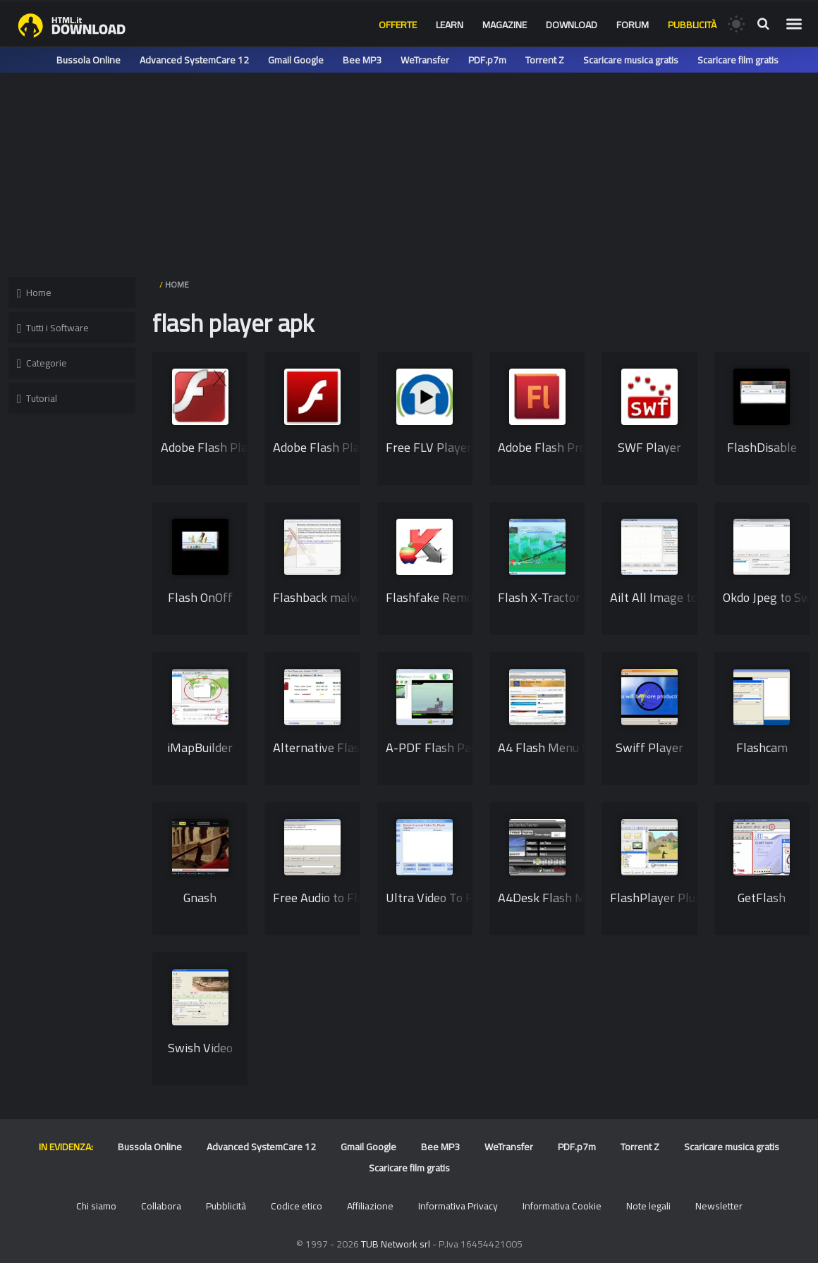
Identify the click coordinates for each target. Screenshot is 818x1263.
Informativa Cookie (562, 1206)
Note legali (648, 1206)
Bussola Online (88, 60)
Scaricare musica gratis (630, 60)
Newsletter (719, 1206)
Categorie (42, 363)
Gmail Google (296, 60)
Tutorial (37, 398)
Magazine (504, 25)
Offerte (398, 25)
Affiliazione (370, 1206)
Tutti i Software (53, 328)
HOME (177, 284)
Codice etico (296, 1206)
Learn (449, 25)
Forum (632, 25)
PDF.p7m (487, 60)
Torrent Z (544, 60)
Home (34, 292)
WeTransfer (425, 60)
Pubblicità (692, 25)
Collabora (161, 1206)
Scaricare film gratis (738, 60)
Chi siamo (96, 1206)
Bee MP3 (362, 60)
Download (571, 25)
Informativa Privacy (458, 1206)
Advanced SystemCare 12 (194, 60)
